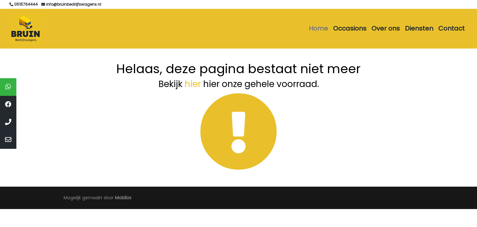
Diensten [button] (419, 28)
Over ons (385, 28)
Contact (451, 28)
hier (193, 84)
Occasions (349, 28)
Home (318, 28)
